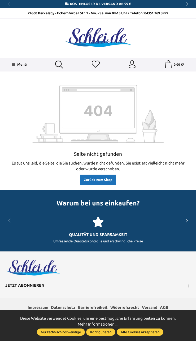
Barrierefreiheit (93, 307)
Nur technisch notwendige (61, 332)
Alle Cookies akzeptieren (140, 332)
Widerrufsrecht (124, 307)
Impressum (38, 307)
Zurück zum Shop (98, 180)
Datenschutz (63, 307)
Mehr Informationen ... (98, 324)
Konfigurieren (100, 332)
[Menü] (19, 64)
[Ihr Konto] (132, 64)
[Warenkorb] (174, 64)
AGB (164, 307)
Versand (149, 307)
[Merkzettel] (96, 64)
